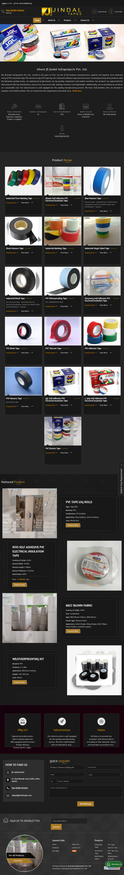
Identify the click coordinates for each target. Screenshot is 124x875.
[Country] (104, 774)
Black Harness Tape (14, 248)
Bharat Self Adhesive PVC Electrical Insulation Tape (57, 199)
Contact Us (85, 20)
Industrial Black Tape (15, 298)
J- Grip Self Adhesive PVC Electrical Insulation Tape (96, 399)
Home (37, 20)
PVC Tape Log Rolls (79, 502)
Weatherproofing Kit (28, 659)
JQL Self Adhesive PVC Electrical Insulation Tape (57, 399)
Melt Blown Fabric (79, 605)
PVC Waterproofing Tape (56, 298)
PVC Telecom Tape (53, 348)
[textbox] (66, 767)
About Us (51, 20)
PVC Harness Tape (14, 398)
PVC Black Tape (12, 348)
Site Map (55, 851)
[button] (15, 10)
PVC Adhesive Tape (93, 348)
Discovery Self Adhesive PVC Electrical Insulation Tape (97, 299)
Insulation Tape (99, 852)
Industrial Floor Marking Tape (19, 198)
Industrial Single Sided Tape (97, 248)
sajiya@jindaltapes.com (21, 795)
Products (69, 20)
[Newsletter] (69, 821)
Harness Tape (113, 848)
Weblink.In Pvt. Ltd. (79, 868)
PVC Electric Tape (53, 448)
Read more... (78, 91)
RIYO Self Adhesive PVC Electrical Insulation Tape (28, 551)
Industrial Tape (98, 845)
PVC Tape (111, 844)
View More (25, 203)
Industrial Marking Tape (56, 248)
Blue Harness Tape (93, 198)
